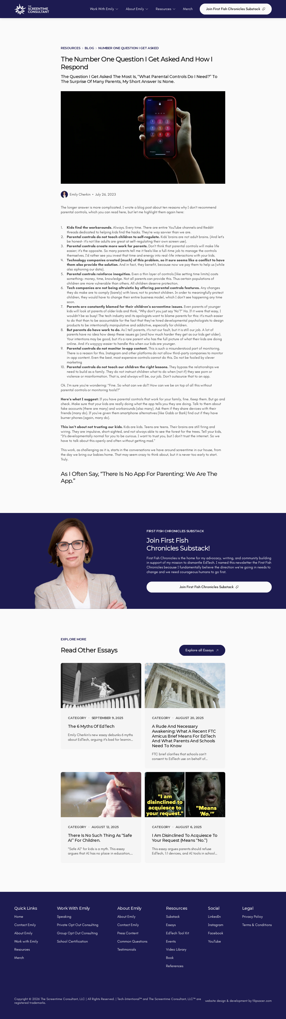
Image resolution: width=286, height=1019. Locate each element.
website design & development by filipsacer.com (238, 1001)
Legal (247, 908)
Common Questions (132, 941)
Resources (70, 48)
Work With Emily (73, 908)
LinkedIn (214, 916)
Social (213, 908)
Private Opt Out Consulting (77, 925)
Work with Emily (26, 941)
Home (18, 916)
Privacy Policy (252, 916)
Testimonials (126, 949)
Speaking (64, 916)
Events (171, 941)
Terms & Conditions (257, 925)
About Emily (23, 933)
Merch (188, 9)
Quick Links (25, 908)
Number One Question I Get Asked (128, 48)
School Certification (72, 941)
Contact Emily (25, 925)
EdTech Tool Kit (177, 933)
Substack (173, 916)
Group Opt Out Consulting (77, 933)
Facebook (215, 933)
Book (170, 958)
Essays (171, 925)
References (174, 966)
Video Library (176, 949)
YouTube (214, 941)
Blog (89, 48)
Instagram (215, 925)
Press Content (127, 933)
